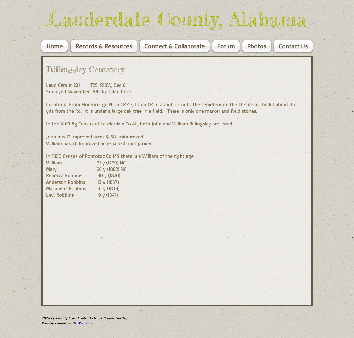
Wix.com (84, 323)
